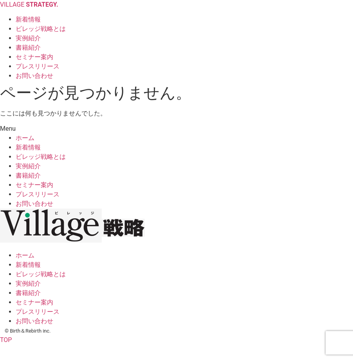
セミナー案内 (34, 185)
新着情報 (28, 147)
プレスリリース (37, 194)
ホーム (25, 138)
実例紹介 (28, 166)
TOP (6, 340)
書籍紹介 (28, 175)
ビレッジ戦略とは (41, 156)
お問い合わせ (34, 203)
